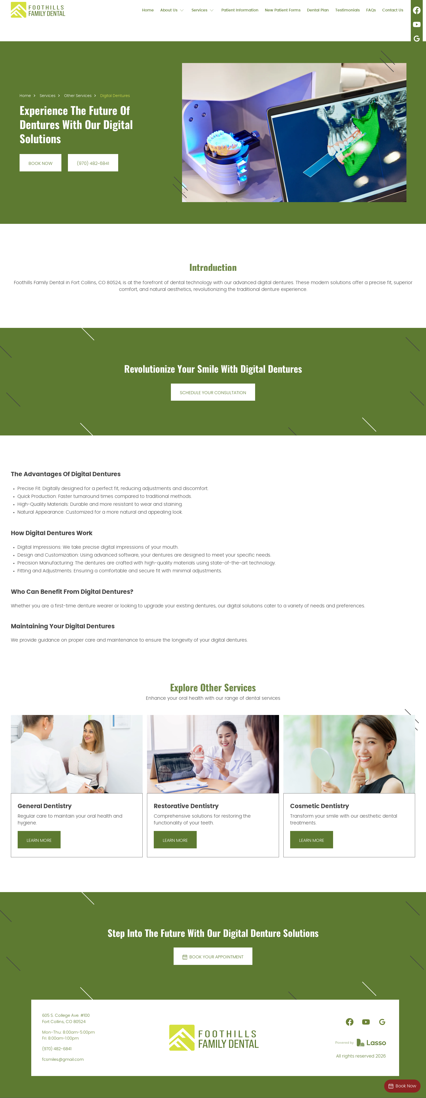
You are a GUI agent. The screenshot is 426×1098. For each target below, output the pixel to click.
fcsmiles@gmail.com (63, 1060)
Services (47, 96)
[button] (172, 10)
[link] (38, 10)
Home (25, 96)
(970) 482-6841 (56, 1049)
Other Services (78, 96)
